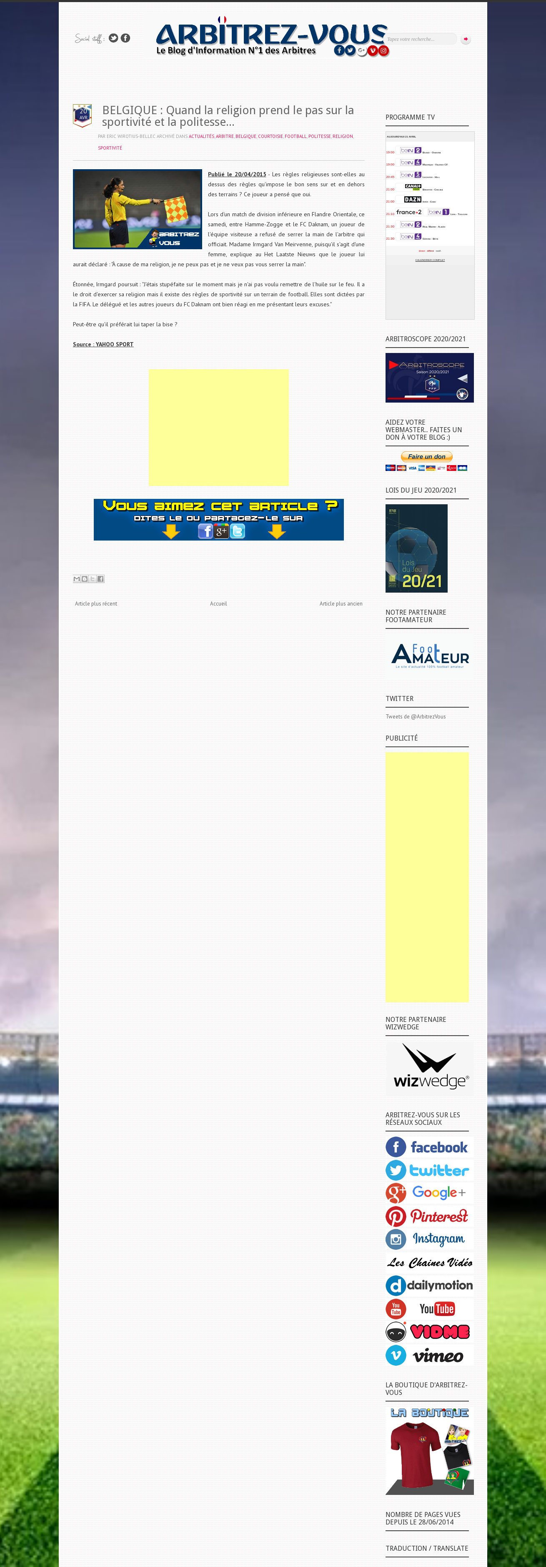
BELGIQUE (245, 136)
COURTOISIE (270, 136)
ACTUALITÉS (201, 136)
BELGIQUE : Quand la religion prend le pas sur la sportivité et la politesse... (228, 116)
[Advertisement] (219, 427)
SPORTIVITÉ (110, 148)
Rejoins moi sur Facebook (125, 38)
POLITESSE (319, 136)
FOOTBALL (296, 136)
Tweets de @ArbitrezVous (416, 716)
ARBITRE (225, 136)
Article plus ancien (341, 603)
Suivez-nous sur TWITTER (113, 38)
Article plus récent (96, 603)
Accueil (218, 603)
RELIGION (343, 136)
